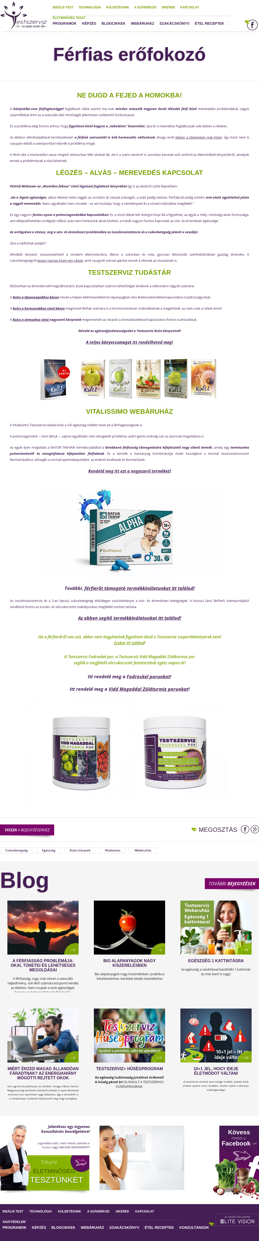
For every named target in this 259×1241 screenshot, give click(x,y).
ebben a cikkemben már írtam (198, 137)
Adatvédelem (14, 1222)
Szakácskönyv (174, 23)
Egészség (48, 850)
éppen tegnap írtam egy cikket (60, 260)
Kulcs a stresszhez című (31, 319)
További (232, 883)
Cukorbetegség (16, 850)
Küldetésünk (117, 7)
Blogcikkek (113, 23)
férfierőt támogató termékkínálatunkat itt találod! (139, 588)
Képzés (89, 23)
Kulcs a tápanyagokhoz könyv (36, 297)
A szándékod (145, 7)
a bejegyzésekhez (27, 829)
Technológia (89, 7)
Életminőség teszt (69, 18)
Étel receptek (209, 23)
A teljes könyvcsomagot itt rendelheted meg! (129, 342)
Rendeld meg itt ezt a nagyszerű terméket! (129, 471)
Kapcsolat (189, 7)
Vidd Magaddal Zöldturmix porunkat (148, 689)
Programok (65, 23)
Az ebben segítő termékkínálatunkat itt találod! (129, 618)
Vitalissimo (112, 850)
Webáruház (142, 23)
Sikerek (168, 7)
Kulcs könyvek (80, 850)
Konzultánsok (194, 1227)
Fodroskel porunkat (148, 676)
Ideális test (63, 7)
